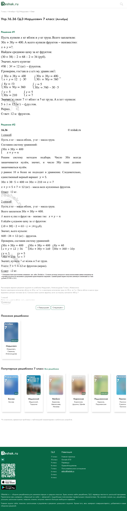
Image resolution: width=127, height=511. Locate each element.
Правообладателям (69, 465)
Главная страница (68, 456)
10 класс (54, 459)
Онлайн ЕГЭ (66, 459)
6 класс (54, 471)
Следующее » (58, 307)
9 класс (54, 462)
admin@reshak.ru (68, 471)
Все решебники (52, 368)
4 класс (54, 477)
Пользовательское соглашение (74, 468)
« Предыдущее (43, 307)
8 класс (54, 465)
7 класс (54, 468)
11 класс (54, 456)
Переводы (65, 462)
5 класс (54, 474)
